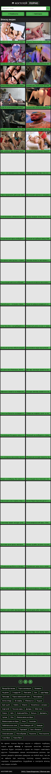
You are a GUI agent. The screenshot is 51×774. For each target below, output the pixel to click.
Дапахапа (43, 713)
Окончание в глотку (9, 729)
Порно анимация (24, 688)
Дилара (28, 709)
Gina (11, 717)
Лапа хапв (27, 692)
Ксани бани (17, 738)
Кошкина (32, 734)
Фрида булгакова (8, 688)
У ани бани (6, 738)
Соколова (32, 721)
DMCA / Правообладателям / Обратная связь (35, 771)
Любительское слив (9, 725)
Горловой (23, 729)
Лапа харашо (37, 697)
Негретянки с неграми (39, 705)
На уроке (5, 692)
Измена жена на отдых (25, 717)
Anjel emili (5, 709)
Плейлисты (13, 14)
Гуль (35, 692)
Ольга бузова (21, 734)
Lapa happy (44, 692)
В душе (39, 701)
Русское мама (17, 709)
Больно (34, 713)
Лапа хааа (5, 697)
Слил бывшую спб (26, 725)
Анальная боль (22, 713)
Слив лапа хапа (7, 734)
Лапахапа (37, 688)
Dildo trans (38, 709)
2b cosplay (18, 701)
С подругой (16, 692)
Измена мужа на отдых (10, 721)
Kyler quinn (6, 705)
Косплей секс (6, 771)
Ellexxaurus (29, 701)
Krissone (25, 705)
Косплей (25, 3)
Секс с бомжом (35, 729)
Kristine (16, 705)
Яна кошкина (44, 734)
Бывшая (40, 725)
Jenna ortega (6, 701)
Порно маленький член (21, 697)
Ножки (4, 713)
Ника (24, 721)
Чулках (4, 717)
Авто (12, 713)
